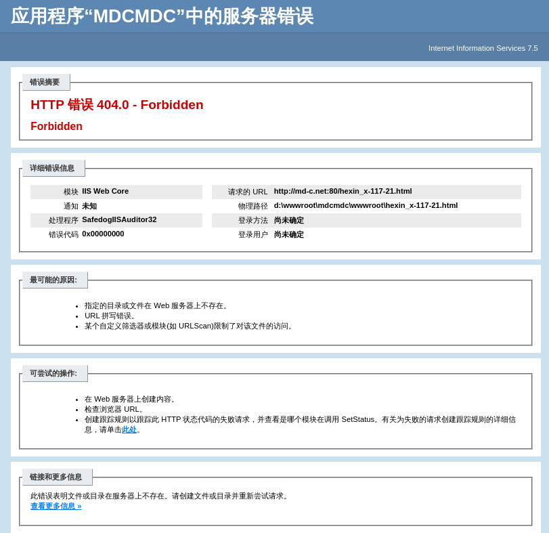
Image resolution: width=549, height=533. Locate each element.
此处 (129, 429)
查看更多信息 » (55, 506)
